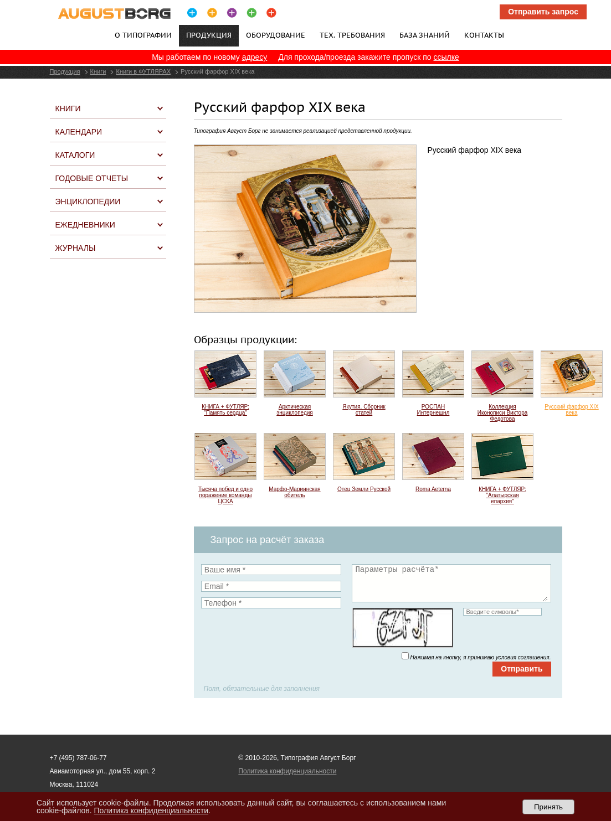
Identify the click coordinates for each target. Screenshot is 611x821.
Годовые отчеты (92, 178)
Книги (98, 71)
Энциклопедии (88, 201)
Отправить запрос (543, 11)
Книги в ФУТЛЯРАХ (143, 71)
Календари (78, 131)
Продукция (65, 71)
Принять (548, 807)
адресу (255, 57)
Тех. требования (352, 34)
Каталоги (75, 155)
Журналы (75, 248)
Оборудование (275, 34)
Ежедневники (85, 224)
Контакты (484, 34)
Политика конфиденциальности (287, 771)
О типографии (143, 34)
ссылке (446, 57)
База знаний (424, 34)
